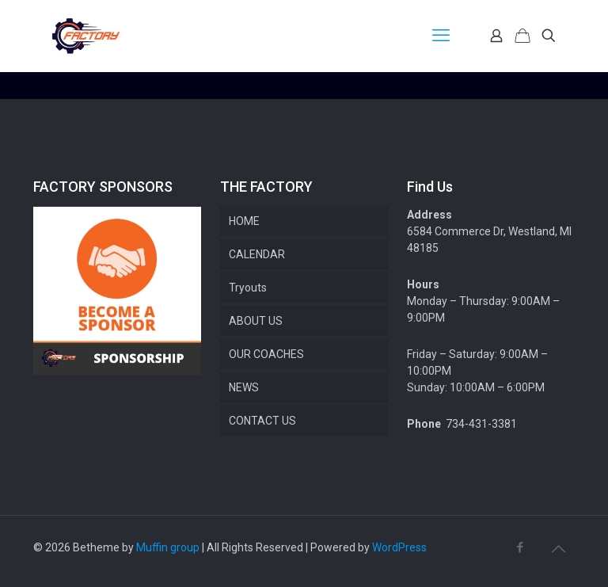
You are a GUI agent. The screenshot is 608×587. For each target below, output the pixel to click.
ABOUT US (256, 320)
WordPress (399, 547)
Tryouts (248, 287)
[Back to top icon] (558, 549)
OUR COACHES (266, 354)
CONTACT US (262, 420)
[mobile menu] (441, 35)
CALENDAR (257, 254)
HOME (244, 221)
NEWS (244, 387)
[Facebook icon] (520, 547)
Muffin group (168, 547)
